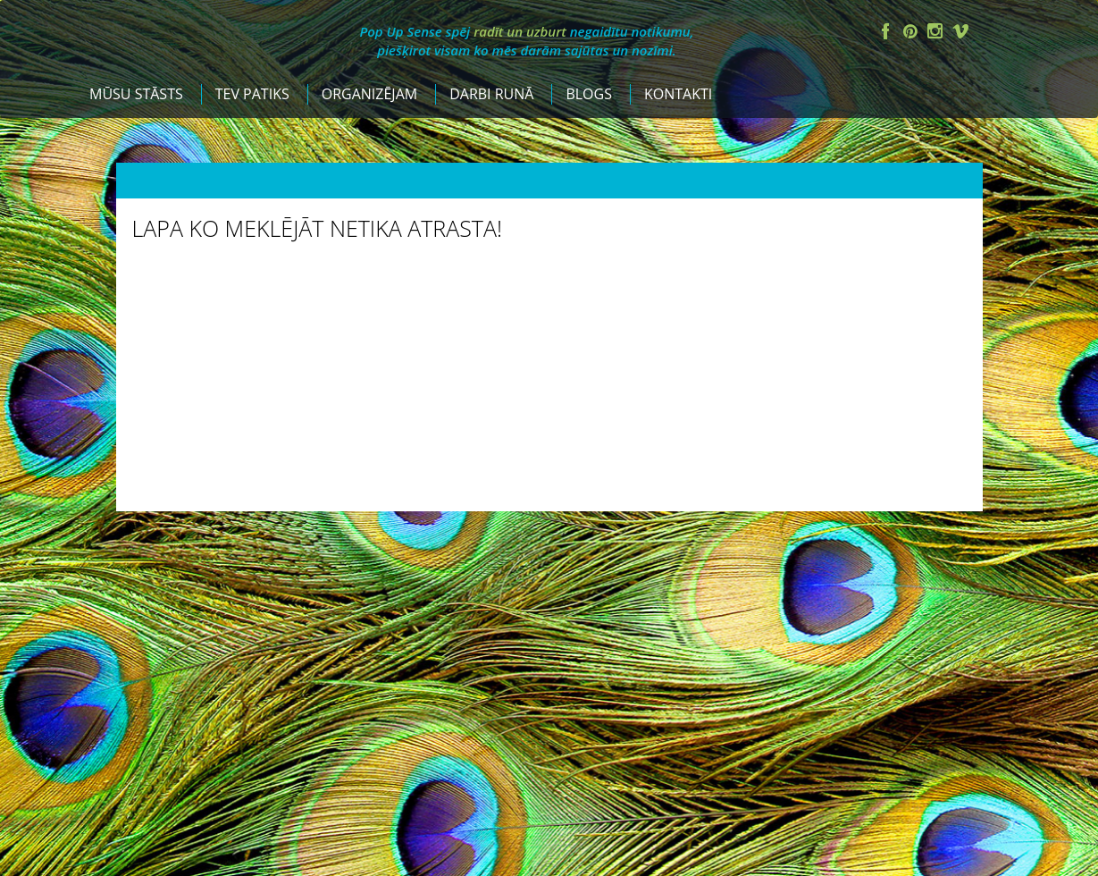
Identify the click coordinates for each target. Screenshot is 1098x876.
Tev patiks (431, 94)
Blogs (767, 94)
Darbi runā (670, 94)
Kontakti (857, 94)
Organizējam (548, 94)
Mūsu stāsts (315, 94)
